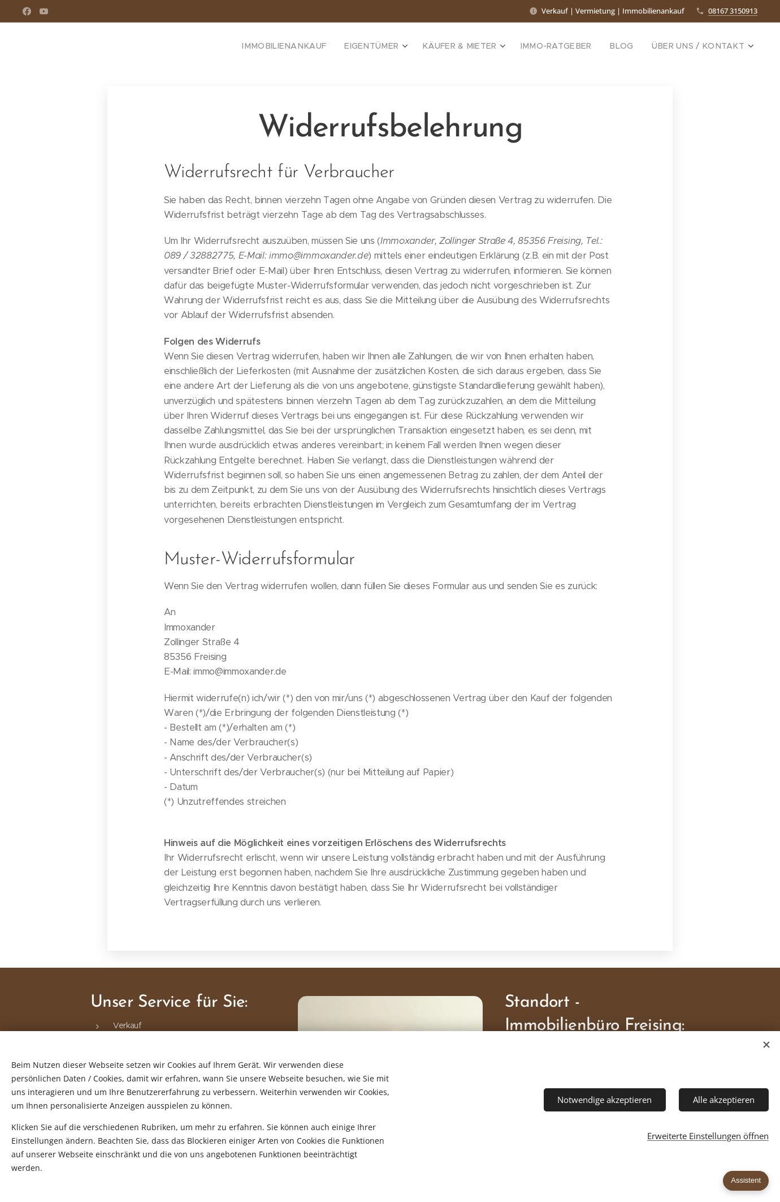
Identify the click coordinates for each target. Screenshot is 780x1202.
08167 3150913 (732, 11)
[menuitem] (318, 46)
